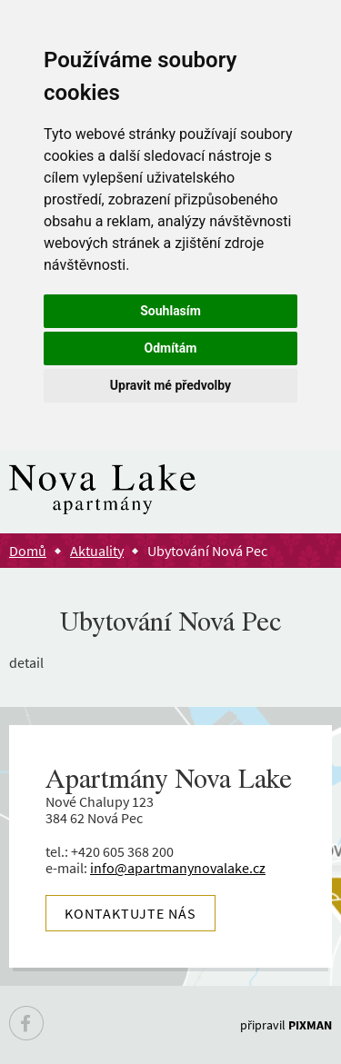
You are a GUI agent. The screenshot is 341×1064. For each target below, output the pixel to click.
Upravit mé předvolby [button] (170, 385)
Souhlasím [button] (170, 310)
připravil (286, 1025)
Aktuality (97, 551)
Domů (27, 551)
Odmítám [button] (171, 348)
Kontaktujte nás (130, 913)
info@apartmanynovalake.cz (178, 868)
